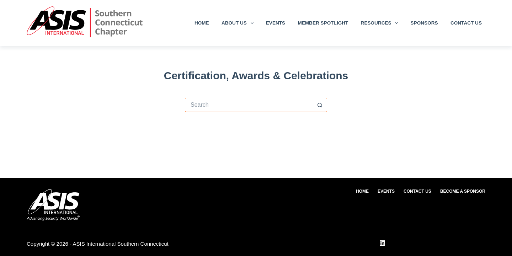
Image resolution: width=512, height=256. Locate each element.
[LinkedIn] (382, 243)
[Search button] (320, 105)
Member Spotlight (323, 23)
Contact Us (466, 23)
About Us (239, 23)
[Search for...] (249, 105)
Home (201, 23)
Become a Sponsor (462, 191)
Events (275, 23)
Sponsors (424, 23)
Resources (381, 23)
